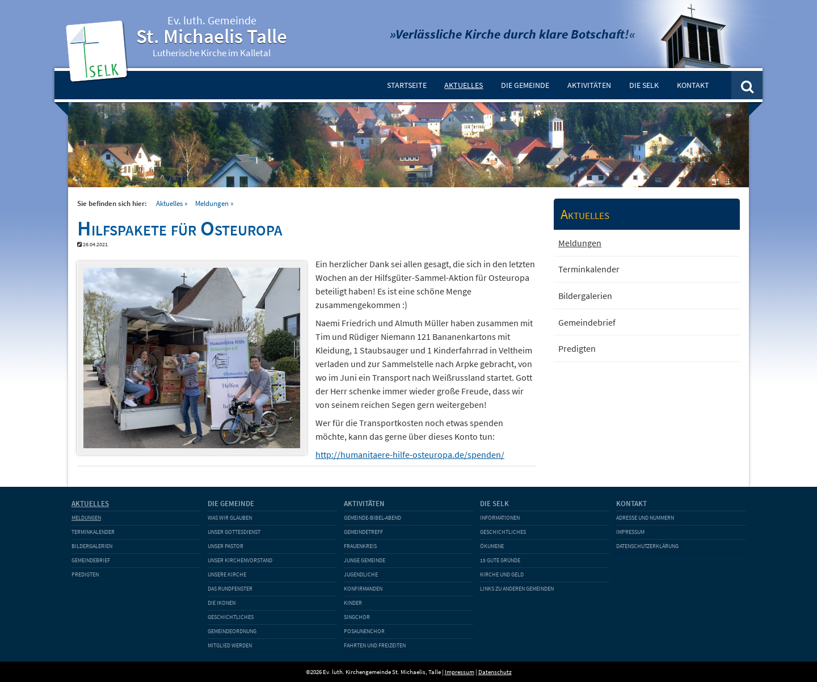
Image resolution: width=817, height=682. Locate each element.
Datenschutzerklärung (647, 546)
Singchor (357, 617)
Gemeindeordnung (232, 631)
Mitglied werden (230, 645)
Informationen (500, 517)
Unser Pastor (225, 546)
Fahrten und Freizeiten (375, 645)
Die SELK (644, 85)
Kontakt (693, 85)
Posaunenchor (364, 631)
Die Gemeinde (525, 85)
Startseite (407, 85)
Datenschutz (495, 672)
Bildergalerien (585, 295)
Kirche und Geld (502, 574)
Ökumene (492, 546)
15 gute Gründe (500, 560)
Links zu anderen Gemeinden (517, 588)
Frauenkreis (360, 546)
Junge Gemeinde (364, 560)
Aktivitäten (589, 85)
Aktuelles (463, 85)
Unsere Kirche (227, 574)
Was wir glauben (230, 517)
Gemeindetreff (363, 532)
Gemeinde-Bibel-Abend (372, 517)
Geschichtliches (231, 617)
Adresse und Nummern (645, 517)
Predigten (577, 348)
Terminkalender (589, 269)
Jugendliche (361, 574)
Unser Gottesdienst (234, 532)
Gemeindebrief (587, 322)
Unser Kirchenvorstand (240, 560)
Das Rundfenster (230, 588)
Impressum (630, 532)
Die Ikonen (221, 603)
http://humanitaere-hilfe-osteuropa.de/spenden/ (409, 454)
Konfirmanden (363, 588)
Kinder (353, 603)
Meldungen (212, 203)
